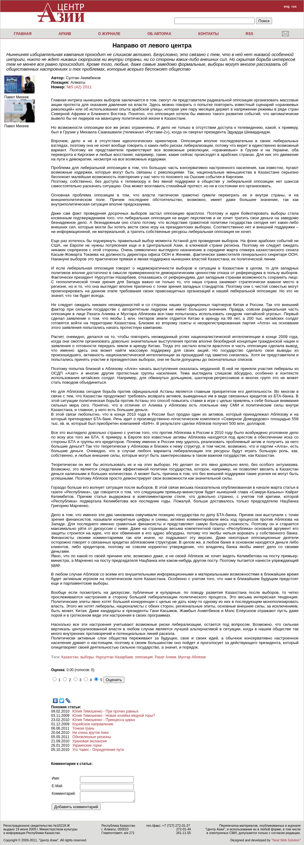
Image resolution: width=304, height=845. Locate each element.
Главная (22, 34)
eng (286, 6)
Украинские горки (87, 745)
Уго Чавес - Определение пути (98, 750)
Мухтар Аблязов (192, 657)
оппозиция (144, 657)
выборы (87, 657)
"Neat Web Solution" (286, 840)
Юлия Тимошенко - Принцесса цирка (103, 720)
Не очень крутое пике (90, 733)
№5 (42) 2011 (79, 87)
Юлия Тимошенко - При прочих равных (105, 711)
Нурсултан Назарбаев (114, 657)
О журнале (109, 34)
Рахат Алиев (165, 657)
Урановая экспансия (89, 741)
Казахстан (69, 657)
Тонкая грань (83, 728)
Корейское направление (92, 724)
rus (294, 6)
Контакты (208, 34)
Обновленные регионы (91, 737)
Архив (64, 34)
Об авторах (159, 34)
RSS (249, 34)
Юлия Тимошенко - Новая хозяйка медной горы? (113, 715)
